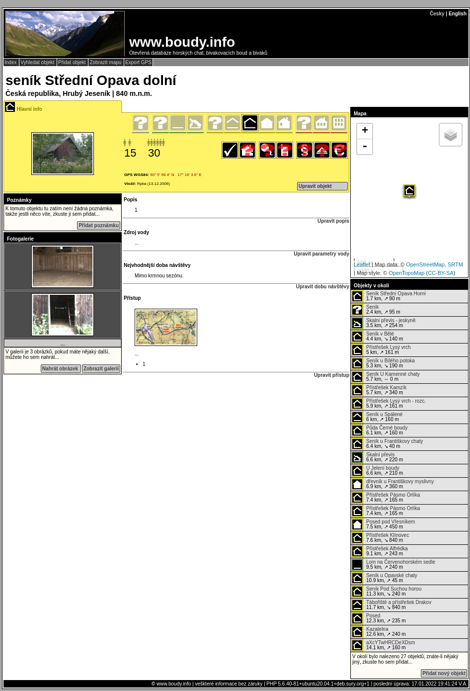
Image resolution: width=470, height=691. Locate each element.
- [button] (364, 146)
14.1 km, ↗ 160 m (383, 645)
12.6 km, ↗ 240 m (378, 632)
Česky (437, 13)
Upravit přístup (331, 375)
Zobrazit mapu (106, 62)
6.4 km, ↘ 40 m (387, 444)
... (63, 343)
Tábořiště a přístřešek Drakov (398, 602)
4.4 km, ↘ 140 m (377, 337)
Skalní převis (380, 454)
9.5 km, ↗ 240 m (393, 565)
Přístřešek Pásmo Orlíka (393, 495)
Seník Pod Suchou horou (393, 589)
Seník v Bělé (380, 334)
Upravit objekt (315, 186)
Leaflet (362, 264)
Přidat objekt (72, 62)
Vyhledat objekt (38, 62)
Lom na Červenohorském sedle (400, 562)
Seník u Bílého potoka (390, 360)
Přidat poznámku (98, 225)
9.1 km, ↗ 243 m (379, 551)
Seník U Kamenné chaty (393, 374)
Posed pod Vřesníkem (390, 521)
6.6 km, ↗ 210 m (377, 471)
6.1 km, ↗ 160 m (379, 430)
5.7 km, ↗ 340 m (378, 390)
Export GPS (138, 62)
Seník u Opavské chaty (391, 575)
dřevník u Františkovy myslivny (400, 481)
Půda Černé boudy (386, 428)
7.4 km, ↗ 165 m (385, 498)
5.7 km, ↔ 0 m (385, 377)
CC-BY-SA (441, 273)
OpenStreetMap (425, 264)
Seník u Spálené (384, 414)
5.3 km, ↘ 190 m (383, 363)
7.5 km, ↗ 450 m (383, 524)
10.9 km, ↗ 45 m (384, 578)
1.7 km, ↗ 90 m (388, 296)
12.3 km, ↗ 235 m (378, 618)
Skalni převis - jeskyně (390, 320)
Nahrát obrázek (60, 368)
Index (11, 62)
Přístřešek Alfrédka (387, 548)
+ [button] (365, 131)
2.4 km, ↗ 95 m (375, 310)
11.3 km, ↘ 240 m (386, 592)
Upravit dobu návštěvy (322, 286)
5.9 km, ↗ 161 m (388, 404)
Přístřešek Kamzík (386, 387)
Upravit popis (333, 221)
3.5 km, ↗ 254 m (383, 323)
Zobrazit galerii (101, 368)
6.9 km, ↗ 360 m (392, 484)
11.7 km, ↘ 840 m (391, 605)
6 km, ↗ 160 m (376, 417)
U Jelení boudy (382, 468)
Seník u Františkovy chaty (394, 441)
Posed (373, 615)
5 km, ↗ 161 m (381, 350)
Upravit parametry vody (321, 254)
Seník (372, 307)
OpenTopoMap (406, 273)
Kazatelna (377, 629)
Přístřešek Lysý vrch (388, 347)
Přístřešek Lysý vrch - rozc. (396, 401)
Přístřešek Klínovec (387, 535)
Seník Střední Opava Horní (396, 293)
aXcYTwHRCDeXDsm (390, 642)
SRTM (455, 264)
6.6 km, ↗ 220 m (377, 457)
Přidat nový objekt (444, 673)
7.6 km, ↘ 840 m (380, 538)
